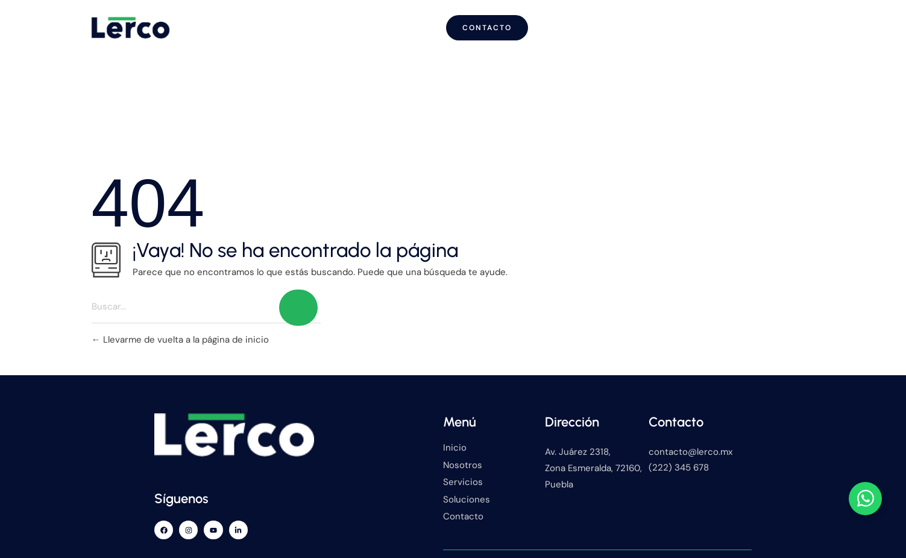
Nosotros (413, 24)
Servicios (499, 24)
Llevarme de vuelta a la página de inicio (180, 332)
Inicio (343, 24)
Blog (572, 24)
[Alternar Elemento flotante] (865, 498)
